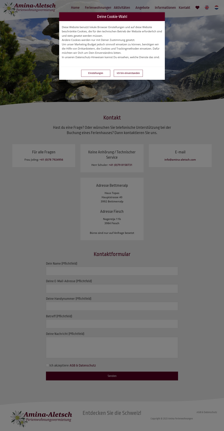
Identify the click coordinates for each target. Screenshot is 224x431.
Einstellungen (95, 73)
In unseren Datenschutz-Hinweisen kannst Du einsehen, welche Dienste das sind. (111, 57)
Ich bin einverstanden (128, 73)
